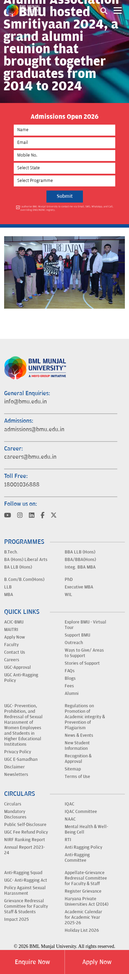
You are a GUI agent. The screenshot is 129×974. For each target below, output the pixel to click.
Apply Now (96, 962)
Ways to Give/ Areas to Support (84, 653)
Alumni (71, 693)
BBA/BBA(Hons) (80, 559)
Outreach (74, 642)
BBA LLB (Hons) (80, 552)
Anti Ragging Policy (83, 847)
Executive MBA (79, 587)
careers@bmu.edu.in (30, 457)
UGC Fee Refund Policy (26, 832)
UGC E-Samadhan (20, 759)
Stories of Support (82, 663)
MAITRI (11, 629)
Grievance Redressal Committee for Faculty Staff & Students (26, 906)
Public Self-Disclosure (25, 824)
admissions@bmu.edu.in (34, 429)
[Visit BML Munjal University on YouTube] (7, 515)
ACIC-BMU (13, 622)
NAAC (70, 819)
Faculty (11, 645)
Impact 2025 (16, 919)
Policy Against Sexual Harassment (25, 890)
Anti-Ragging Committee (77, 857)
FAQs (70, 671)
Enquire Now (32, 962)
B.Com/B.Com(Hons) (24, 579)
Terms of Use (77, 776)
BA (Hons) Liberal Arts (25, 559)
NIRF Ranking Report (24, 840)
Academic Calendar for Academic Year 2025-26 (83, 917)
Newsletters (16, 774)
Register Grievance (83, 891)
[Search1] (103, 10)
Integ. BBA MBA (80, 567)
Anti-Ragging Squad (23, 872)
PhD (69, 579)
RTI (68, 840)
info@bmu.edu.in (25, 401)
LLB (8, 587)
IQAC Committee (81, 811)
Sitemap (73, 769)
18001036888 (22, 484)
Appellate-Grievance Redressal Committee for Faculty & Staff (86, 878)
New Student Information (77, 745)
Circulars (12, 804)
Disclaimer (14, 767)
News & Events (79, 735)
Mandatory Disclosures (15, 814)
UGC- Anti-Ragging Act (25, 880)
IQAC (69, 804)
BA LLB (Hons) (18, 567)
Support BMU (77, 635)
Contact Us (14, 652)
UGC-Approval (17, 667)
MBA (8, 594)
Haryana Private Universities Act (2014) (86, 901)
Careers (11, 660)
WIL (68, 594)
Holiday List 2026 (82, 930)
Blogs (70, 678)
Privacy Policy (17, 752)
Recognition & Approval (78, 758)
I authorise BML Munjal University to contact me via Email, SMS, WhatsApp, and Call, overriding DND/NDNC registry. (66, 208)
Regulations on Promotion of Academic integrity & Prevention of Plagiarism (85, 717)
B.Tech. (11, 552)
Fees (69, 686)
